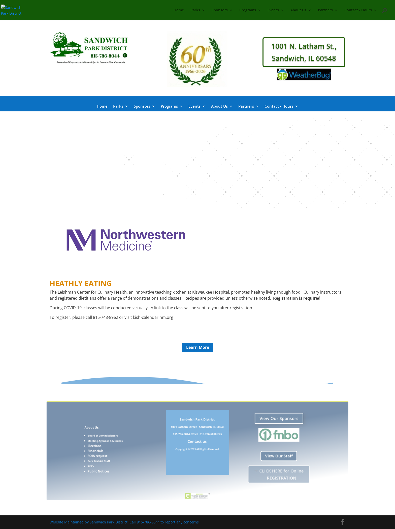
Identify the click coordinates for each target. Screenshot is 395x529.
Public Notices (123, 466)
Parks (195, 10)
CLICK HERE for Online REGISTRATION (261, 468)
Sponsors (220, 10)
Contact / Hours (358, 10)
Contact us (197, 443)
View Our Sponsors (258, 426)
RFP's (117, 462)
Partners (325, 10)
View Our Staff (258, 454)
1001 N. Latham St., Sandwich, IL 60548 (304, 52)
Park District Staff (123, 458)
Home (179, 10)
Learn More (197, 347)
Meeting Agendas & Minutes (128, 443)
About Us (298, 10)
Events (273, 10)
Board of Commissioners (126, 439)
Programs (247, 10)
